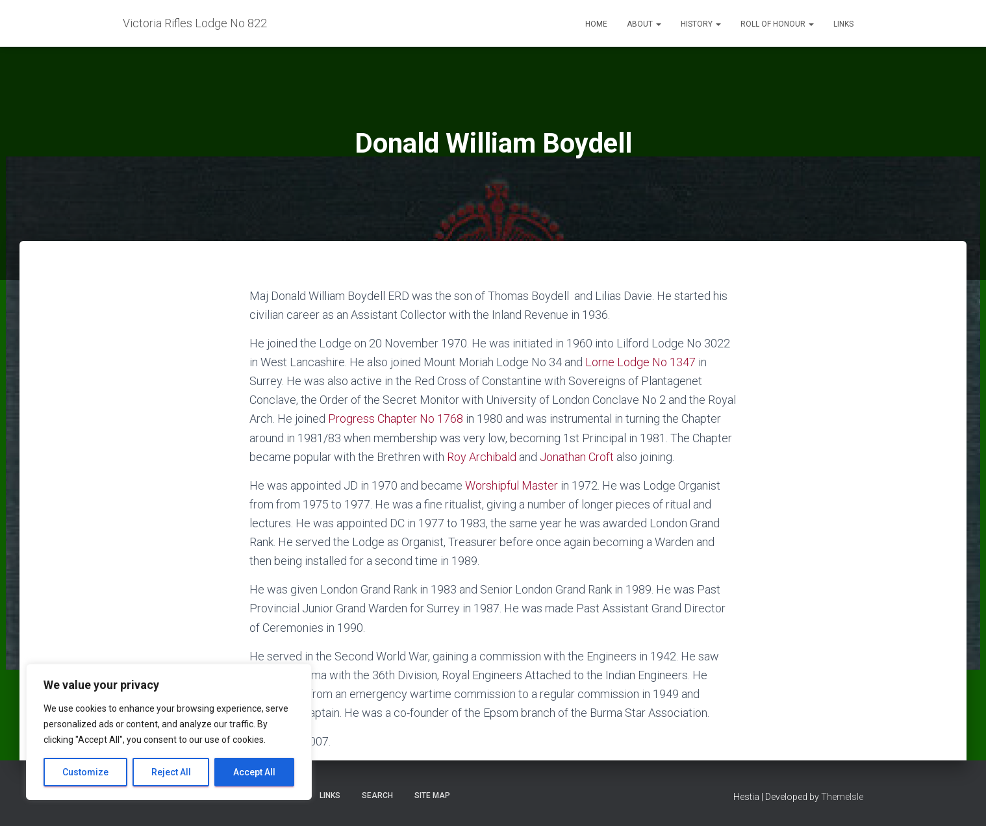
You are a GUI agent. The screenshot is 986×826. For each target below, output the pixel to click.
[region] (169, 732)
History (701, 24)
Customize (85, 772)
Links (843, 24)
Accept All (254, 772)
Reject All (171, 772)
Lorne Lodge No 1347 (640, 362)
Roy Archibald (481, 457)
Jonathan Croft (577, 457)
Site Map (432, 795)
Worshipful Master (511, 485)
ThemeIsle (842, 797)
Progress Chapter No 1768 (395, 418)
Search (377, 795)
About (644, 24)
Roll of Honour (777, 24)
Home (596, 24)
